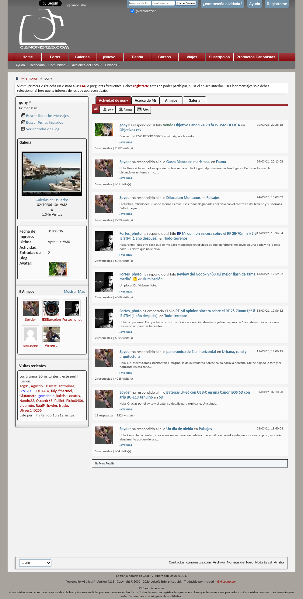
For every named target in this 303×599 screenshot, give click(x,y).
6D (161, 397)
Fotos (146, 109)
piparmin (26, 405)
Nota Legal (263, 562)
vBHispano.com (226, 582)
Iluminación (152, 279)
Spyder (30, 319)
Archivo (219, 562)
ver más (126, 142)
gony (110, 109)
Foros (55, 57)
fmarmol (65, 390)
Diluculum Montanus (183, 197)
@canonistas (76, 5)
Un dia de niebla (179, 428)
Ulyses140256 (30, 410)
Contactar (176, 562)
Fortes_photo (73, 319)
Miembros (29, 78)
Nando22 (26, 400)
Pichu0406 (74, 400)
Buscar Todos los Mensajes (44, 115)
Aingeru (51, 345)
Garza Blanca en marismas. (188, 161)
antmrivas (66, 386)
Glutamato (28, 395)
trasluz (64, 405)
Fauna (221, 161)
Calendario (37, 65)
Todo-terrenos (175, 238)
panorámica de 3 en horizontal (191, 351)
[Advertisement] (159, 511)
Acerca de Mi (145, 100)
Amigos (171, 100)
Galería (194, 100)
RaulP (40, 405)
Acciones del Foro (85, 65)
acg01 (24, 386)
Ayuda (254, 4)
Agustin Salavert (44, 386)
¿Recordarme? (143, 11)
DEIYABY (43, 390)
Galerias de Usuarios (52, 199)
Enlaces (111, 65)
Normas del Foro (240, 562)
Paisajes (213, 197)
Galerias (82, 57)
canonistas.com (198, 562)
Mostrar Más (74, 291)
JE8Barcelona (52, 319)
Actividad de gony (113, 100)
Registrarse (277, 4)
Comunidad (56, 65)
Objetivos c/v (130, 130)
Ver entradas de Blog (39, 129)
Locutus (74, 395)
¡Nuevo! (110, 57)
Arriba (279, 562)
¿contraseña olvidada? (222, 4)
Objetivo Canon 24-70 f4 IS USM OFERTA (207, 125)
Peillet (59, 400)
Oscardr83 (44, 400)
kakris (60, 395)
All (96, 109)
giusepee (30, 345)
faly (54, 390)
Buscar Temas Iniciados (41, 122)
